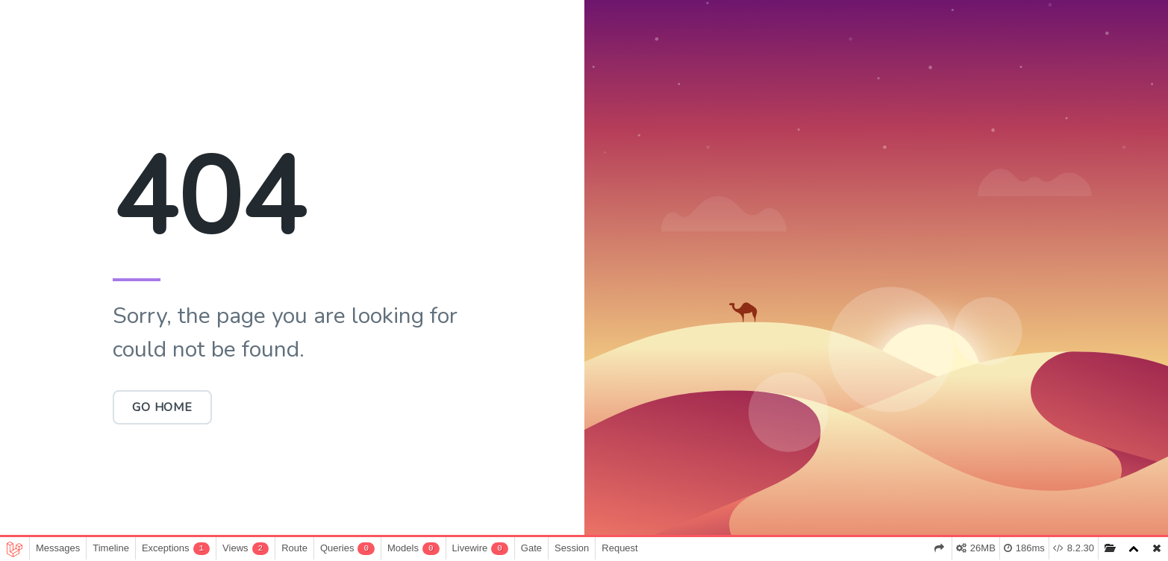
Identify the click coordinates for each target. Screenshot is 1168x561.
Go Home (162, 407)
